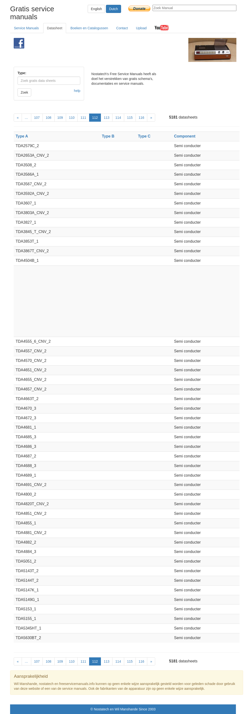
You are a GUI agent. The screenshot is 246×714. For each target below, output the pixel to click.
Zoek (24, 92)
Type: (22, 73)
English (96, 9)
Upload (141, 28)
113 (106, 118)
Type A (22, 136)
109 (60, 118)
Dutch (113, 9)
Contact (122, 28)
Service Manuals (26, 28)
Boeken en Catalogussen (89, 28)
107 (37, 118)
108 (48, 118)
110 (71, 118)
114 (118, 118)
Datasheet (54, 28)
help (77, 91)
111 (83, 118)
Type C (144, 136)
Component (184, 136)
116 (141, 118)
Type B (108, 136)
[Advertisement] (117, 50)
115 (130, 118)
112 (95, 118)
